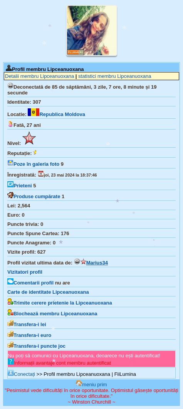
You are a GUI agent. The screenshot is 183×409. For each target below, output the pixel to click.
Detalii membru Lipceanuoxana (39, 76)
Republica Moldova (56, 114)
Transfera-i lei (26, 324)
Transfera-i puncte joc (36, 346)
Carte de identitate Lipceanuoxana (48, 292)
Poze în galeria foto (33, 164)
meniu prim (91, 384)
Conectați (21, 374)
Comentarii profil (30, 283)
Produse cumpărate (33, 196)
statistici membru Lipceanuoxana (114, 76)
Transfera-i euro (29, 335)
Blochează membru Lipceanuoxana (52, 313)
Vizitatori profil (24, 272)
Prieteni (19, 186)
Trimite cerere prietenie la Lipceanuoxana (59, 303)
